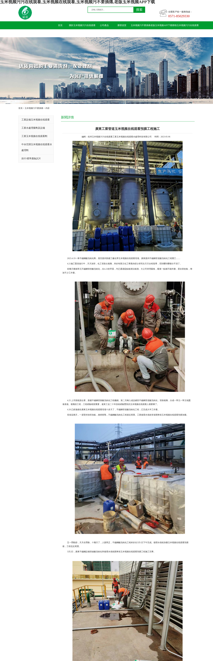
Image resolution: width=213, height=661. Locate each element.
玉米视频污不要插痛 (141, 25)
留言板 (60, 33)
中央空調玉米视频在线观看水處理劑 (36, 147)
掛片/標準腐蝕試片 (31, 158)
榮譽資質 (122, 25)
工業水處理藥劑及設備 (33, 128)
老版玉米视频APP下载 (161, 25)
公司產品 (104, 25)
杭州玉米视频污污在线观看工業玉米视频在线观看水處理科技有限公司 (120, 137)
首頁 (60, 25)
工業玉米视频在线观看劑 (34, 136)
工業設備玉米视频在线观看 (35, 119)
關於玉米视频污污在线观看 (82, 25)
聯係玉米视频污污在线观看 (185, 25)
